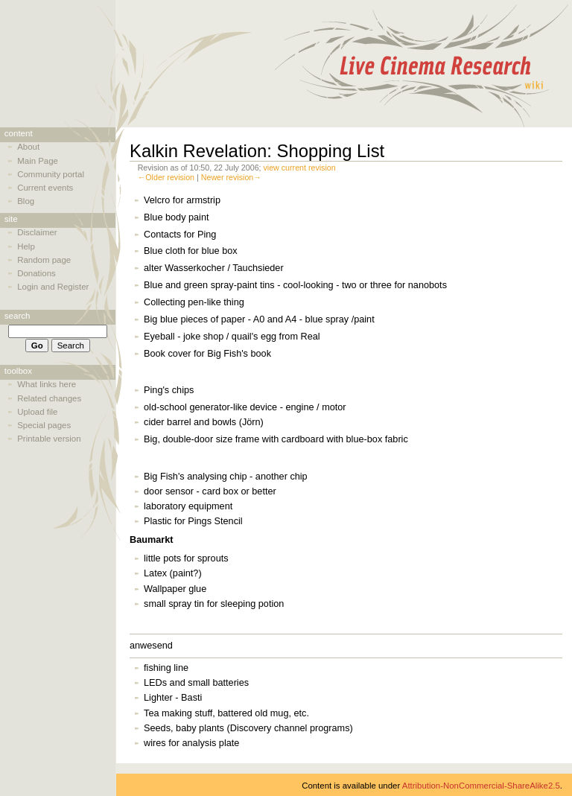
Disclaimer (37, 232)
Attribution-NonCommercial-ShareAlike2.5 (481, 785)
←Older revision (166, 177)
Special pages (44, 425)
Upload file (37, 411)
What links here (46, 384)
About (28, 146)
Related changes (49, 398)
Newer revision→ (231, 177)
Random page (44, 259)
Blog (25, 201)
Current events (45, 187)
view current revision (300, 167)
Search (17, 315)
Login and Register (53, 286)
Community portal (50, 174)
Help (26, 246)
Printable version (48, 438)
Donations (36, 273)
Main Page (37, 160)
